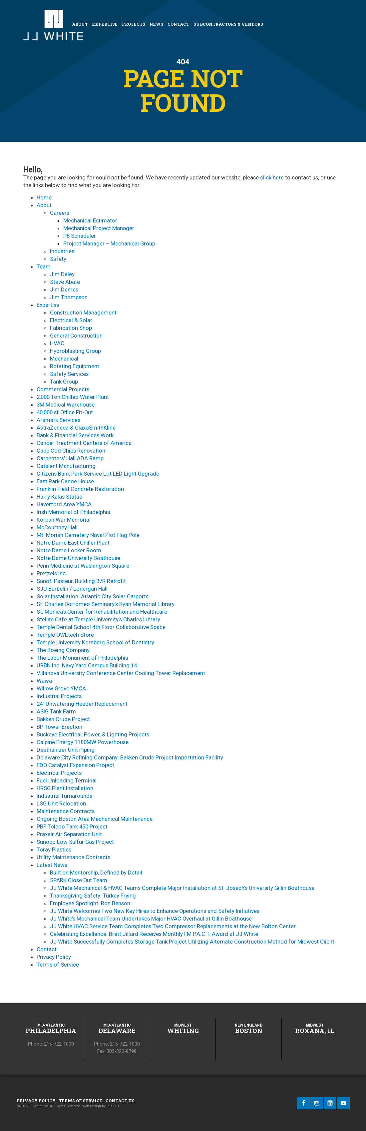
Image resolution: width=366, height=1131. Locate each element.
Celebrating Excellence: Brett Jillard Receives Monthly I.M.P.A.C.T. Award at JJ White (154, 934)
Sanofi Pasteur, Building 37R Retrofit (81, 581)
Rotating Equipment (74, 366)
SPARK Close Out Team (78, 880)
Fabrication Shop (71, 328)
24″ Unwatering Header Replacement (82, 703)
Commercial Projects (63, 389)
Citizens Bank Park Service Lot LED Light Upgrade (98, 473)
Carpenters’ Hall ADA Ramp (70, 458)
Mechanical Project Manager (98, 228)
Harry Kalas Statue (59, 496)
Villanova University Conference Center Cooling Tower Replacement (121, 673)
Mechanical (64, 358)
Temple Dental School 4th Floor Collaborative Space (101, 627)
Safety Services (69, 374)
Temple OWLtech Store (65, 634)
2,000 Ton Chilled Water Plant (73, 397)
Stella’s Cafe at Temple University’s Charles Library (98, 619)
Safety (58, 258)
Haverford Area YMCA (64, 504)
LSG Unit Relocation (61, 803)
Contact (178, 24)
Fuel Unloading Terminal (67, 780)
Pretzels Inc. (52, 573)
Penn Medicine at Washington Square (83, 565)
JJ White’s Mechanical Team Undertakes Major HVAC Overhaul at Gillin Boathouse (151, 918)
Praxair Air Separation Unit (69, 834)
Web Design (91, 1106)
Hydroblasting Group (75, 351)
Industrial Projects (59, 696)
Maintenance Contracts (66, 811)
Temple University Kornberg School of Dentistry (95, 642)
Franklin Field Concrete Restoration (80, 489)
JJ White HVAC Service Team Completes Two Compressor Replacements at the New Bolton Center (173, 926)
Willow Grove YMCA (61, 688)
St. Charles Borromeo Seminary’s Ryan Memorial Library (106, 604)
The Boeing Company (63, 650)
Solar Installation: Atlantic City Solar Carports (93, 596)
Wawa (44, 680)
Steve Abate (65, 281)
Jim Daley (62, 274)
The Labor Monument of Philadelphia (82, 657)
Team (44, 266)
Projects (133, 24)
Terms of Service (58, 964)
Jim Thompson (69, 297)
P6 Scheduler (79, 235)
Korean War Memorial (64, 519)
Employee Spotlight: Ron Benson (90, 903)
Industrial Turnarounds (64, 795)
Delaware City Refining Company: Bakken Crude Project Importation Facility (130, 757)
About (80, 24)
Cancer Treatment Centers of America (84, 443)
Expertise (105, 24)
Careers (59, 212)
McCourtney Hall (57, 527)
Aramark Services (58, 420)
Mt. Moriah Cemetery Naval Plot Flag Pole (88, 535)
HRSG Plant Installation (65, 788)
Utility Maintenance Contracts (73, 857)
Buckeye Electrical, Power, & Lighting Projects (93, 734)
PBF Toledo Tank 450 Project (72, 826)
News (156, 24)
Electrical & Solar (71, 320)
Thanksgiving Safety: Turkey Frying (93, 895)
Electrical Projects (59, 772)
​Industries (62, 251)
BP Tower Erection (59, 726)
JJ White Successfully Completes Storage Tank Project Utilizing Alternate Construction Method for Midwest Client (192, 941)
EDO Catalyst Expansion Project (75, 765)
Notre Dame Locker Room (69, 550)
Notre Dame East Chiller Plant (73, 542)
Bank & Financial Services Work (75, 435)
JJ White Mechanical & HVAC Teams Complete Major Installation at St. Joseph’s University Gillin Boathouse (182, 888)
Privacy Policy (54, 957)
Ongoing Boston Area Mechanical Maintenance (95, 818)
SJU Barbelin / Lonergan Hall (72, 588)
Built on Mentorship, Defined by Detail (96, 872)
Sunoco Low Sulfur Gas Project (75, 841)
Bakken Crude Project (63, 719)
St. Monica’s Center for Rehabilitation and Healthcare (102, 611)
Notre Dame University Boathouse (78, 558)
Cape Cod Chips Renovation (71, 450)
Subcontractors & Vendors (228, 24)
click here (272, 177)
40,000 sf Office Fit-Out (65, 412)
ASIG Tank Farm (56, 711)
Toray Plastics (54, 849)
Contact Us (120, 1100)
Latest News (52, 865)
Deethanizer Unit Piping (66, 749)
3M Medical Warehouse (66, 404)
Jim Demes (64, 289)
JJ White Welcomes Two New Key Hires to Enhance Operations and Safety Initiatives (154, 911)
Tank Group (64, 381)
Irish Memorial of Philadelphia (73, 512)
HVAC (57, 343)
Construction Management (83, 312)
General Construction (76, 335)
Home (44, 197)
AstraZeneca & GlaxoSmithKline (76, 427)
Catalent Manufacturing (66, 466)
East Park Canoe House (65, 481)
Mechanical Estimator (90, 220)
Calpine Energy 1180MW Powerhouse (83, 742)
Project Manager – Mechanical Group (109, 243)
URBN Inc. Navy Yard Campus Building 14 (87, 665)
